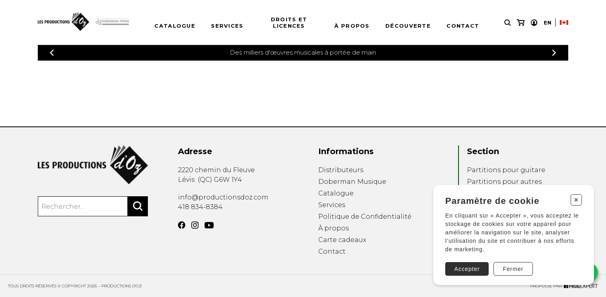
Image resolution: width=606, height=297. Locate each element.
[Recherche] (507, 22)
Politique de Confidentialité (365, 216)
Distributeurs (340, 170)
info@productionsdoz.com (223, 197)
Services (227, 25)
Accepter (467, 269)
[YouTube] (209, 225)
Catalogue (174, 25)
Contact (462, 25)
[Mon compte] (534, 22)
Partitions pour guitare (506, 170)
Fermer (513, 269)
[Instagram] (195, 225)
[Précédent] (52, 53)
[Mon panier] (520, 22)
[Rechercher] (138, 206)
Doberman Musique (352, 181)
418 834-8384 (200, 207)
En (547, 22)
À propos (351, 25)
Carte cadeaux (342, 240)
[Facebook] (181, 225)
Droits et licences (289, 22)
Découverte (408, 25)
